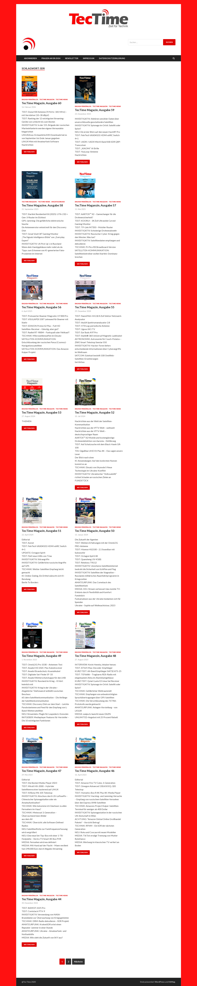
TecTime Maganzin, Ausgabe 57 (95, 205)
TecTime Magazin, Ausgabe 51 (41, 530)
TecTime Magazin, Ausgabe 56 (41, 307)
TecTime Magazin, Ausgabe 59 (94, 110)
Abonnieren (30, 58)
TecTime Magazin (46, 99)
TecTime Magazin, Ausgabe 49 (41, 655)
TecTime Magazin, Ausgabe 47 (41, 770)
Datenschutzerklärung (112, 58)
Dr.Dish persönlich (30, 99)
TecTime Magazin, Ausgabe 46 (94, 770)
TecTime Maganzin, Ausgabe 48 (95, 655)
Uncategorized (58, 202)
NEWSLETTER (71, 58)
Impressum (88, 58)
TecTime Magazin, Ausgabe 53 (41, 412)
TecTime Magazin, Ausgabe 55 (94, 307)
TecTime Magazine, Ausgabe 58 (42, 205)
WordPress (160, 982)
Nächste (78, 961)
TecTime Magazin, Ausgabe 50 (94, 530)
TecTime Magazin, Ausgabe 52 (94, 412)
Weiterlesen (29, 152)
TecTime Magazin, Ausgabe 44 (41, 899)
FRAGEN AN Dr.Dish (50, 58)
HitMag (172, 982)
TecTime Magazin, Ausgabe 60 (41, 103)
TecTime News (62, 99)
